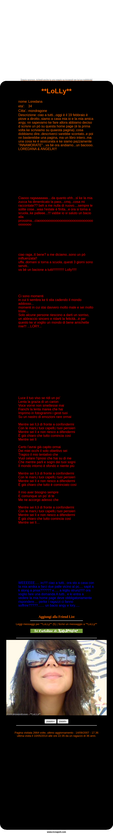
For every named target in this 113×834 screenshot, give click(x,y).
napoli (58, 832)
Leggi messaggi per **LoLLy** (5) (36, 624)
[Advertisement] (39, 39)
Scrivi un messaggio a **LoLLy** (77, 624)
